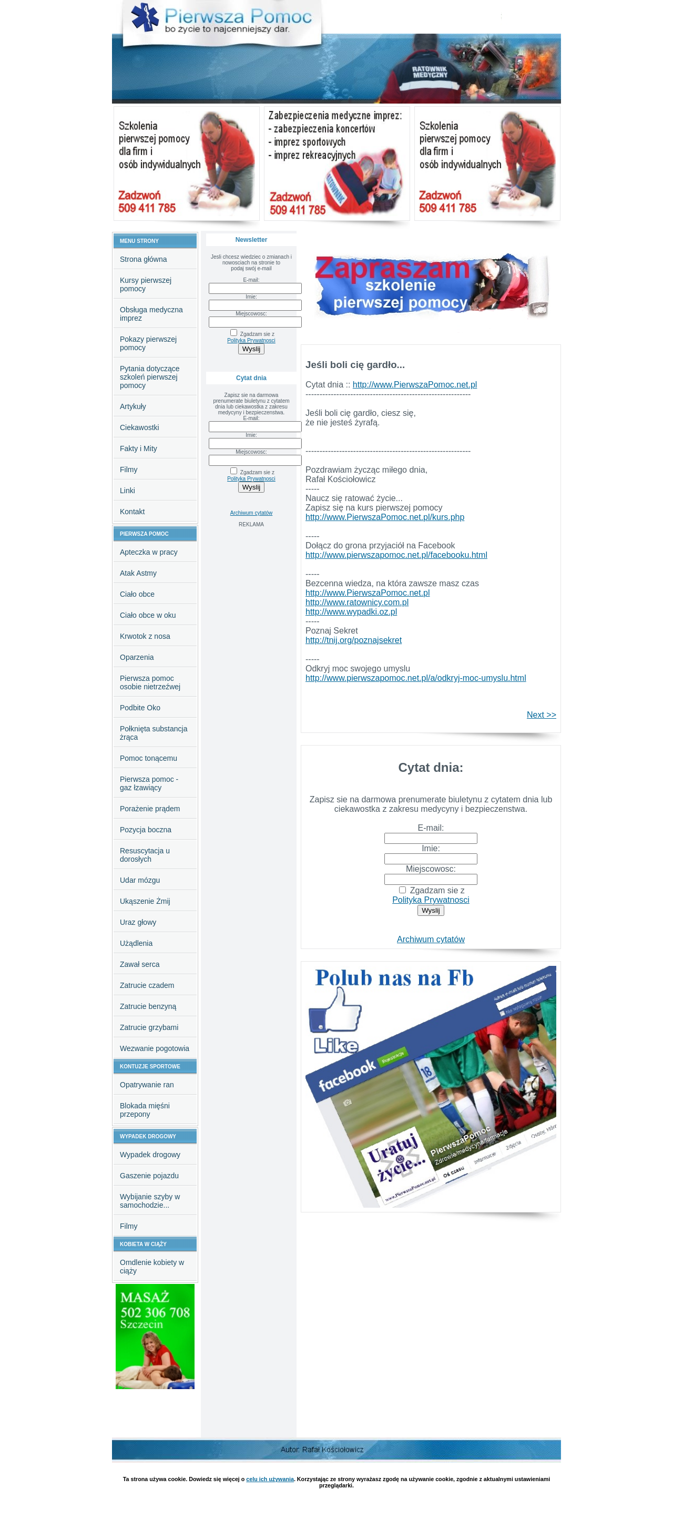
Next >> (541, 714)
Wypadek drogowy (150, 1154)
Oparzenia (137, 657)
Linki (127, 490)
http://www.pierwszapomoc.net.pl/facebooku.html (396, 554)
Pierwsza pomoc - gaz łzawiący (149, 783)
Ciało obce (137, 594)
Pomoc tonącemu (148, 758)
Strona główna (143, 259)
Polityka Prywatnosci (251, 340)
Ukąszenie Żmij (145, 901)
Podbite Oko (140, 707)
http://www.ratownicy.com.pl (357, 602)
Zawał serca (139, 964)
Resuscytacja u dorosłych (145, 855)
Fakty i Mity (138, 448)
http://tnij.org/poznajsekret (353, 640)
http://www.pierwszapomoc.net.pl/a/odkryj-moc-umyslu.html (415, 678)
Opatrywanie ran (147, 1084)
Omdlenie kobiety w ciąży (152, 1266)
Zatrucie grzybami (149, 1027)
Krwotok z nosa (145, 636)
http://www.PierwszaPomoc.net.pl (415, 384)
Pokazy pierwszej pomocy (148, 343)
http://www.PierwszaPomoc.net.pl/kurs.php (384, 517)
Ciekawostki (139, 427)
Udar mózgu (140, 880)
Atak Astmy (138, 573)
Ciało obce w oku (148, 615)
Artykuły (133, 406)
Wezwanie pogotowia (154, 1048)
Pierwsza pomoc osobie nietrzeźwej (150, 682)
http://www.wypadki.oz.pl (351, 611)
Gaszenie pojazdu (149, 1175)
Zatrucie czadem (147, 985)
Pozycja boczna (145, 829)
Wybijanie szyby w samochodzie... (150, 1200)
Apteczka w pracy (149, 552)
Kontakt (132, 511)
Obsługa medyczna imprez (151, 313)
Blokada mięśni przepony (145, 1110)
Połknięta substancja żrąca (153, 733)
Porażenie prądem (150, 808)
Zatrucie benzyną (148, 1006)
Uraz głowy (138, 922)
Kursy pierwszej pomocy (145, 284)
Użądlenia (136, 943)
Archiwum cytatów (251, 513)
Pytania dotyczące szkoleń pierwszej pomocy (150, 377)
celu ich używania (270, 1479)
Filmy (128, 469)
